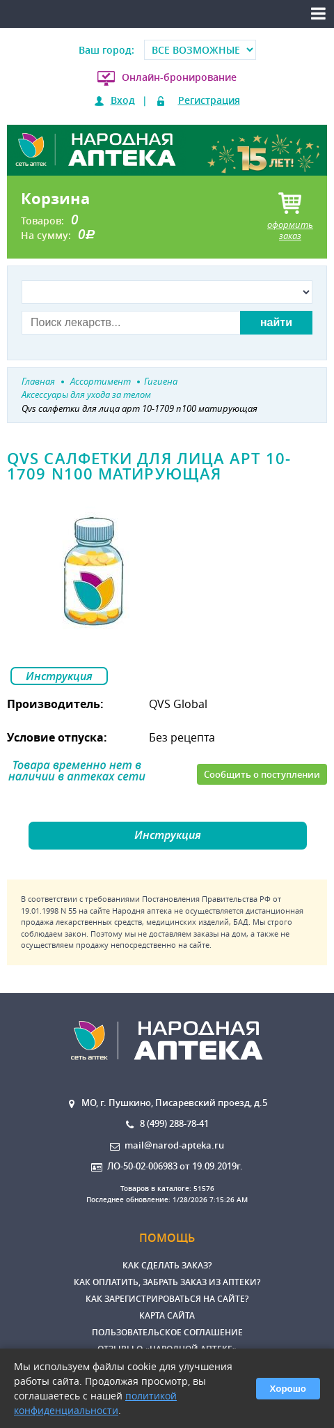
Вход (123, 100)
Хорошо (288, 1388)
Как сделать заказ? (167, 1265)
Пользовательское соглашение (167, 1332)
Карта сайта (167, 1315)
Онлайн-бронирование (179, 77)
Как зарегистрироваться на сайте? (167, 1299)
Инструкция (59, 676)
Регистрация (209, 100)
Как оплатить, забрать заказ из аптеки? (167, 1282)
